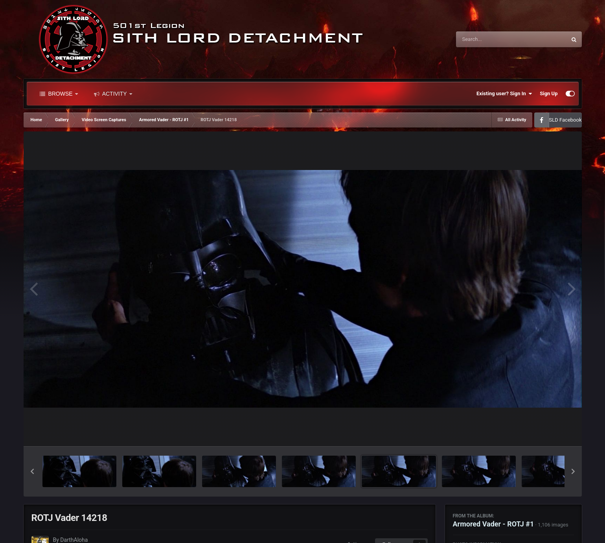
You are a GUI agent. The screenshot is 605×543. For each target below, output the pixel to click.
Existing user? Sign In (504, 93)
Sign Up (548, 93)
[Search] (491, 39)
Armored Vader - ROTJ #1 (493, 524)
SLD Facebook (565, 120)
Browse (59, 93)
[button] (32, 471)
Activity (113, 93)
